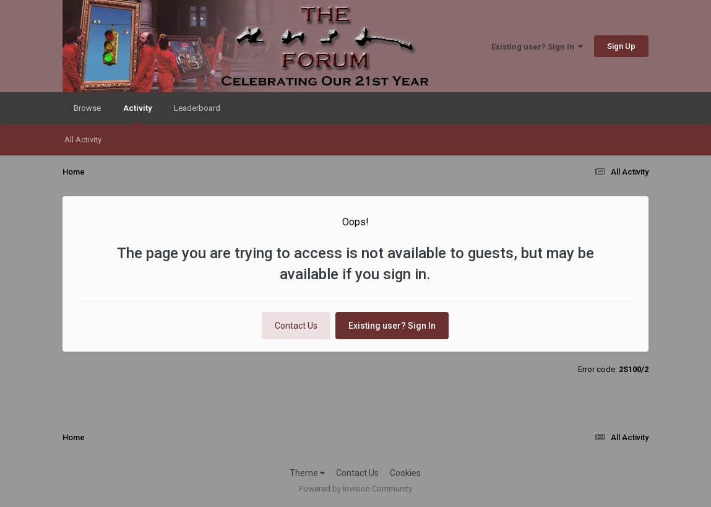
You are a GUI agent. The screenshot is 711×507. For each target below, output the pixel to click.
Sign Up (621, 46)
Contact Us (296, 326)
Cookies (405, 473)
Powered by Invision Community (355, 488)
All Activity (82, 139)
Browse (87, 108)
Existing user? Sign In (537, 46)
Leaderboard (197, 108)
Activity (137, 113)
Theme (307, 473)
